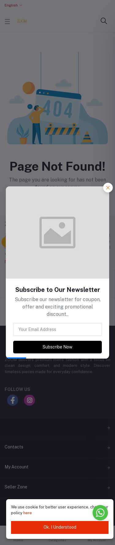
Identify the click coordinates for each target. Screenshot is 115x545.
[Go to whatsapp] (100, 512)
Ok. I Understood (60, 527)
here (27, 513)
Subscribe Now (57, 346)
